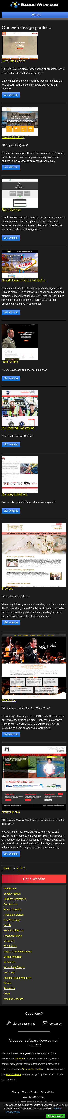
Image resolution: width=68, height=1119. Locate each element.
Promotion (9, 988)
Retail (7, 993)
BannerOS (20, 1058)
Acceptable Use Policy (33, 1097)
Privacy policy (12, 1112)
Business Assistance (15, 899)
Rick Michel (9, 700)
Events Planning (12, 909)
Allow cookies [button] (55, 1116)
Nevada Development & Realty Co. (23, 280)
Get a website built (31, 1069)
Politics (7, 983)
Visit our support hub (24, 1023)
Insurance (9, 941)
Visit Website (11, 95)
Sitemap (16, 1092)
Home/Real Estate (14, 930)
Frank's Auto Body (13, 137)
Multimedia (9, 962)
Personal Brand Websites (17, 977)
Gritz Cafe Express (13, 61)
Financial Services (14, 914)
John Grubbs (10, 361)
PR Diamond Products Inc (18, 427)
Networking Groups (14, 967)
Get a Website (34, 879)
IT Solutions (10, 946)
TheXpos (7, 588)
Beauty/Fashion (12, 893)
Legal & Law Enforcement (18, 951)
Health (7, 925)
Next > (7, 868)
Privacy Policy (47, 1092)
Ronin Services (11, 209)
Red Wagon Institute (14, 494)
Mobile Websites (12, 956)
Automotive (10, 888)
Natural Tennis (11, 812)
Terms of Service (30, 1092)
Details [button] (57, 1108)
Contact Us (56, 1023)
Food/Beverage (12, 920)
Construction (10, 904)
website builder (13, 1074)
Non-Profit (9, 972)
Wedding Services (13, 998)
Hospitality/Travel (13, 935)
